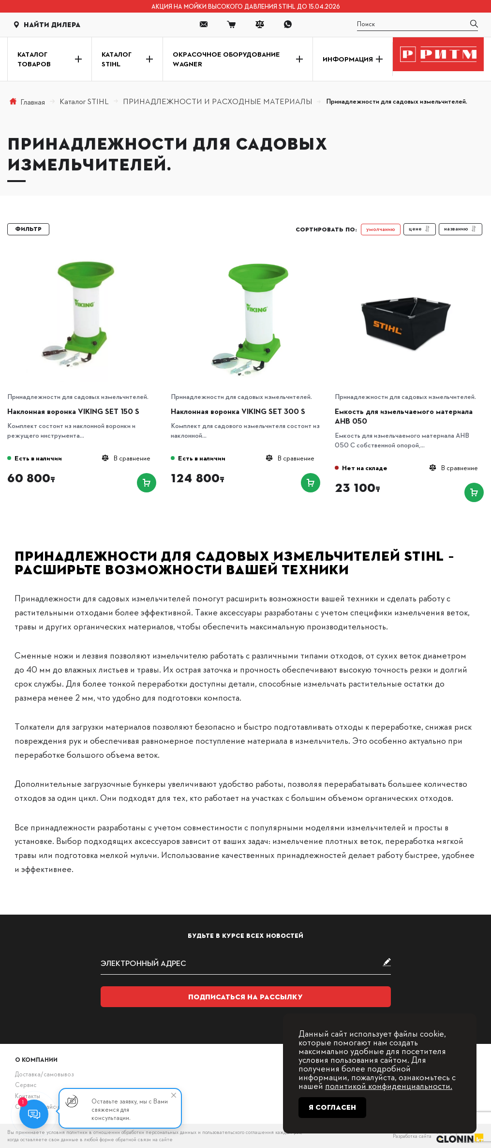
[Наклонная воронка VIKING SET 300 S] (250, 259)
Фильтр (28, 229)
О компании (36, 1059)
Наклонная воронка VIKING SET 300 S (238, 411)
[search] (417, 24)
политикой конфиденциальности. (388, 1085)
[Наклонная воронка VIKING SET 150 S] (86, 259)
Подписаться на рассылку (245, 997)
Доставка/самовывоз (44, 1074)
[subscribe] (246, 962)
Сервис (25, 1084)
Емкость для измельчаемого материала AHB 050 (404, 416)
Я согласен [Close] (332, 1107)
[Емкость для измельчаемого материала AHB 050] (414, 259)
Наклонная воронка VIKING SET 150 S (73, 411)
